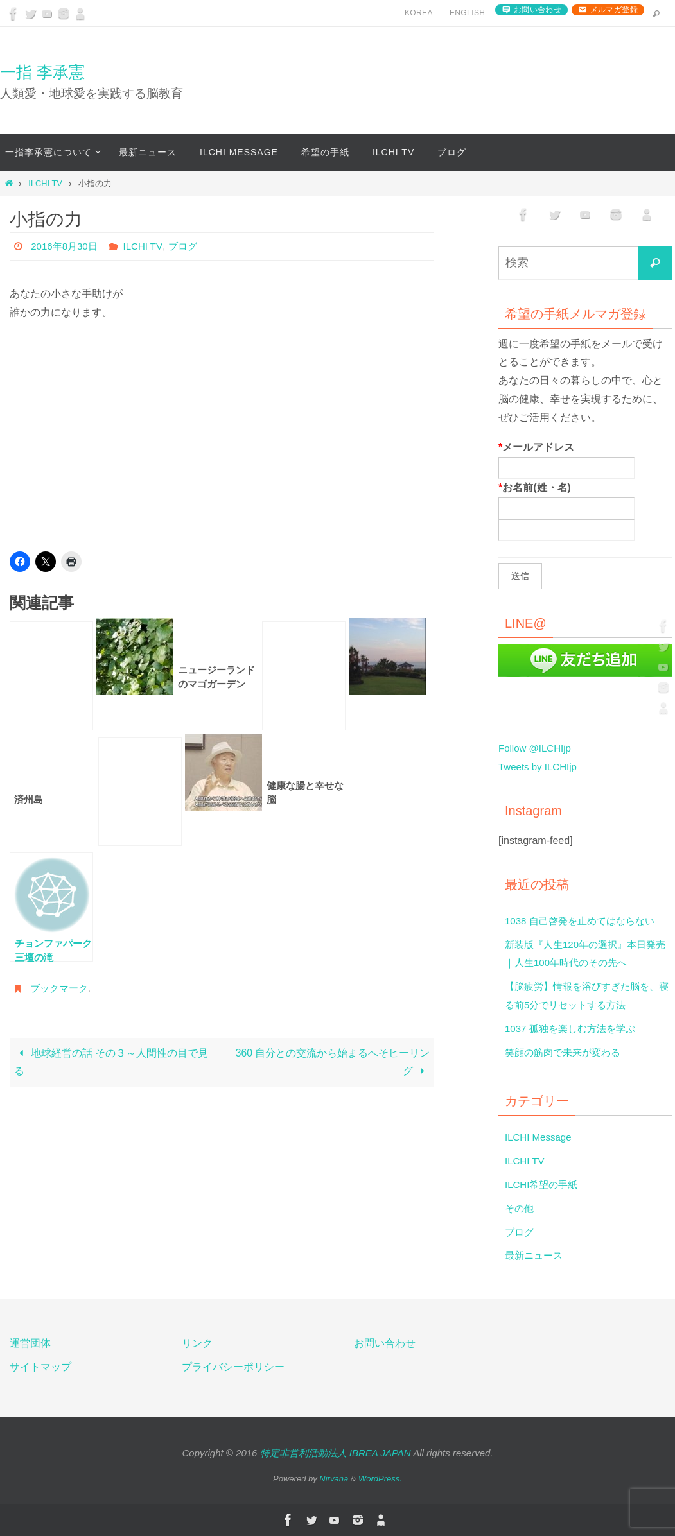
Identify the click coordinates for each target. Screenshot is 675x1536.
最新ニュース (535, 1255)
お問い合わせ (537, 9)
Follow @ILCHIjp (536, 748)
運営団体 (30, 1343)
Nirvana (333, 1478)
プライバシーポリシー (233, 1366)
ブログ (189, 246)
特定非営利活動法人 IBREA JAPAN (335, 1452)
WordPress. (380, 1478)
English (467, 12)
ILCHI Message (540, 1137)
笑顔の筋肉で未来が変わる (566, 1052)
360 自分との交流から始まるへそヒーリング (332, 1063)
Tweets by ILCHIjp (540, 766)
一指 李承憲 (42, 72)
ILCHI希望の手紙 (544, 1184)
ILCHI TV (45, 183)
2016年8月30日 (66, 246)
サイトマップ (40, 1366)
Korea (419, 12)
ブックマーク (61, 988)
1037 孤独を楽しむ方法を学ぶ (574, 1028)
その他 (520, 1208)
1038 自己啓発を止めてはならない (584, 920)
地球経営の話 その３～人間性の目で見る (111, 1063)
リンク (197, 1343)
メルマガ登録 (614, 9)
